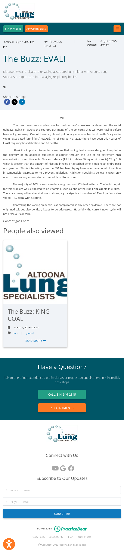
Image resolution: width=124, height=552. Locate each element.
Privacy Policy (37, 536)
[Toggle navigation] (117, 28)
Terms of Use (84, 536)
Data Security (56, 536)
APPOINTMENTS (36, 28)
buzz (15, 333)
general (30, 333)
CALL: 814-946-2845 (62, 394)
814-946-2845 (13, 28)
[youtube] (54, 466)
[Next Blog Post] (50, 46)
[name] (62, 490)
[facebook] (70, 466)
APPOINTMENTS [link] (62, 408)
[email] (62, 502)
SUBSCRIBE (62, 514)
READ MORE (35, 341)
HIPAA (69, 536)
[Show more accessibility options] (9, 544)
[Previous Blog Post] (53, 42)
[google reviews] (62, 466)
